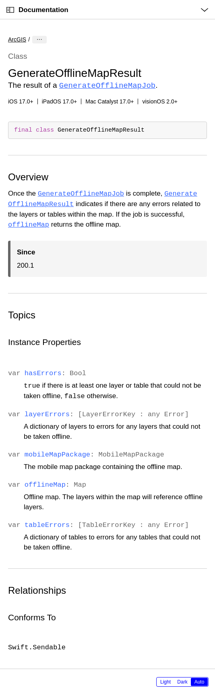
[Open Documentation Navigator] (10, 10)
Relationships (37, 589)
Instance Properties (44, 341)
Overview (28, 176)
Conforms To (32, 616)
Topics (21, 314)
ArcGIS (17, 39)
